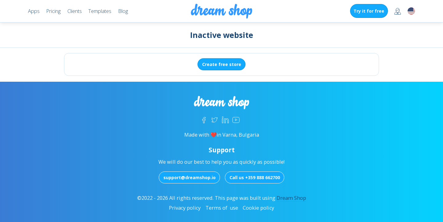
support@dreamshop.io (189, 177)
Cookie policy (258, 207)
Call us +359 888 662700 (254, 177)
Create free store (221, 64)
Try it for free (368, 11)
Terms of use (222, 207)
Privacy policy (185, 207)
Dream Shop (291, 198)
